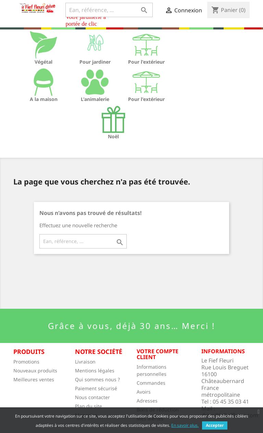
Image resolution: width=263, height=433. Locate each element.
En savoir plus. (185, 425)
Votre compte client (157, 354)
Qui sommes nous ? (97, 379)
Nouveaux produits (35, 370)
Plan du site (88, 406)
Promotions (26, 361)
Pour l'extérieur (146, 62)
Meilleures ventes (33, 379)
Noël (113, 136)
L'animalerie (95, 99)
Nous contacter (92, 397)
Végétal (43, 62)
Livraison (85, 361)
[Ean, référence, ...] (109, 10)
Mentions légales (94, 370)
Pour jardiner (95, 62)
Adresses (147, 400)
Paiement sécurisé (96, 388)
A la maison (44, 99)
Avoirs (144, 392)
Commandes (151, 383)
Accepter (215, 425)
